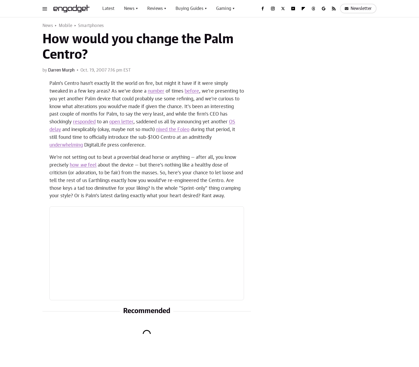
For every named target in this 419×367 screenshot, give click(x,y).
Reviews (155, 8)
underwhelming (66, 145)
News (129, 8)
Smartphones (91, 25)
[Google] (324, 9)
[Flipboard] (303, 9)
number (156, 91)
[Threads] (313, 9)
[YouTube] (293, 9)
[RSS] (334, 9)
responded (84, 122)
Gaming (223, 8)
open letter (121, 122)
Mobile (65, 25)
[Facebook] (263, 9)
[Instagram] (273, 9)
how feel (83, 165)
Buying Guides (189, 8)
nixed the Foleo (172, 129)
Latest (108, 8)
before (192, 91)
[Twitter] (283, 9)
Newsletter (358, 8)
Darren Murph (61, 70)
